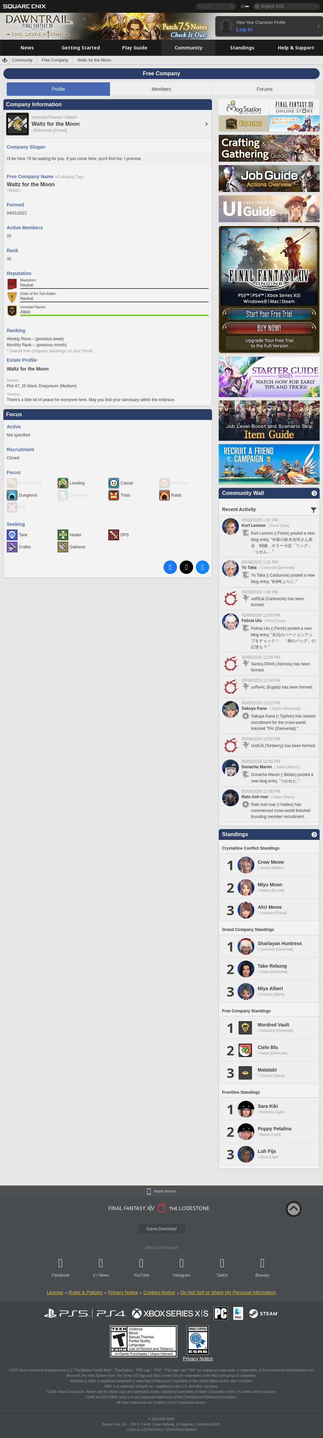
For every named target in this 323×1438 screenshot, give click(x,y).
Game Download (161, 1229)
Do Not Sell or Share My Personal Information (228, 1292)
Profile (58, 89)
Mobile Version (165, 1191)
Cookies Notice (159, 1292)
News (104, 1275)
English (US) (272, 6)
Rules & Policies (86, 1292)
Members (161, 89)
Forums (265, 89)
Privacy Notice (123, 1292)
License (55, 1292)
